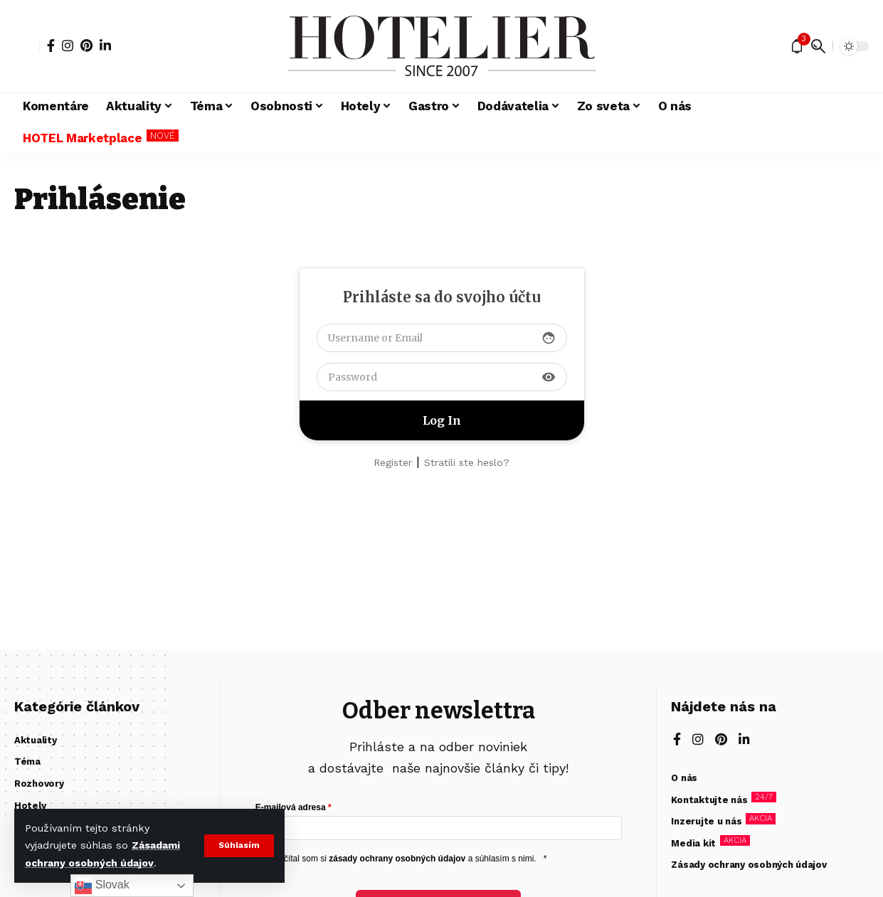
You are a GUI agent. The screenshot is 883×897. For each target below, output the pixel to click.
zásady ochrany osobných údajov (397, 859)
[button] (238, 845)
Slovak (102, 885)
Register (393, 462)
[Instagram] (67, 45)
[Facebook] (50, 45)
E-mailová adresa (290, 807)
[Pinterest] (86, 45)
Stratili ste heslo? (466, 462)
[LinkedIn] (105, 45)
